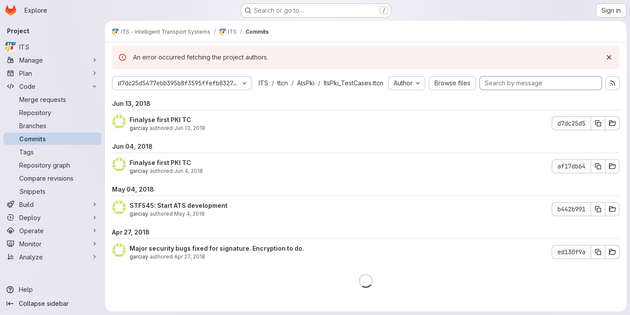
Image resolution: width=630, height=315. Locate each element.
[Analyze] (53, 257)
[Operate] (53, 230)
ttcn (282, 83)
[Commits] (53, 139)
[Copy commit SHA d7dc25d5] (598, 123)
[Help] (53, 290)
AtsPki (306, 83)
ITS (263, 83)
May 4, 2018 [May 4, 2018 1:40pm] (189, 213)
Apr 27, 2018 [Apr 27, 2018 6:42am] (189, 256)
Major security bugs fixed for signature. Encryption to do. (217, 248)
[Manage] (53, 60)
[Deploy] (53, 217)
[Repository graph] (53, 165)
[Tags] (53, 152)
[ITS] (53, 47)
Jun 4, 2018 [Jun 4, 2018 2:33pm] (188, 171)
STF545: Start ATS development (179, 205)
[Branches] (53, 125)
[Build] (53, 204)
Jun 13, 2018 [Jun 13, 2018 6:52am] (189, 128)
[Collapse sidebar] (53, 304)
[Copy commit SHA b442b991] (598, 209)
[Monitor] (53, 244)
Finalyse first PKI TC (160, 119)
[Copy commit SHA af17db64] (598, 166)
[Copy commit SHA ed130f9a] (598, 252)
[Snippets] (53, 191)
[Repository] (53, 112)
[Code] (53, 86)
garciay (139, 128)
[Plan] (53, 73)
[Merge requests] (53, 99)
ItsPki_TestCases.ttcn (353, 83)
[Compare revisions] (53, 178)
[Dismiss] (609, 57)
